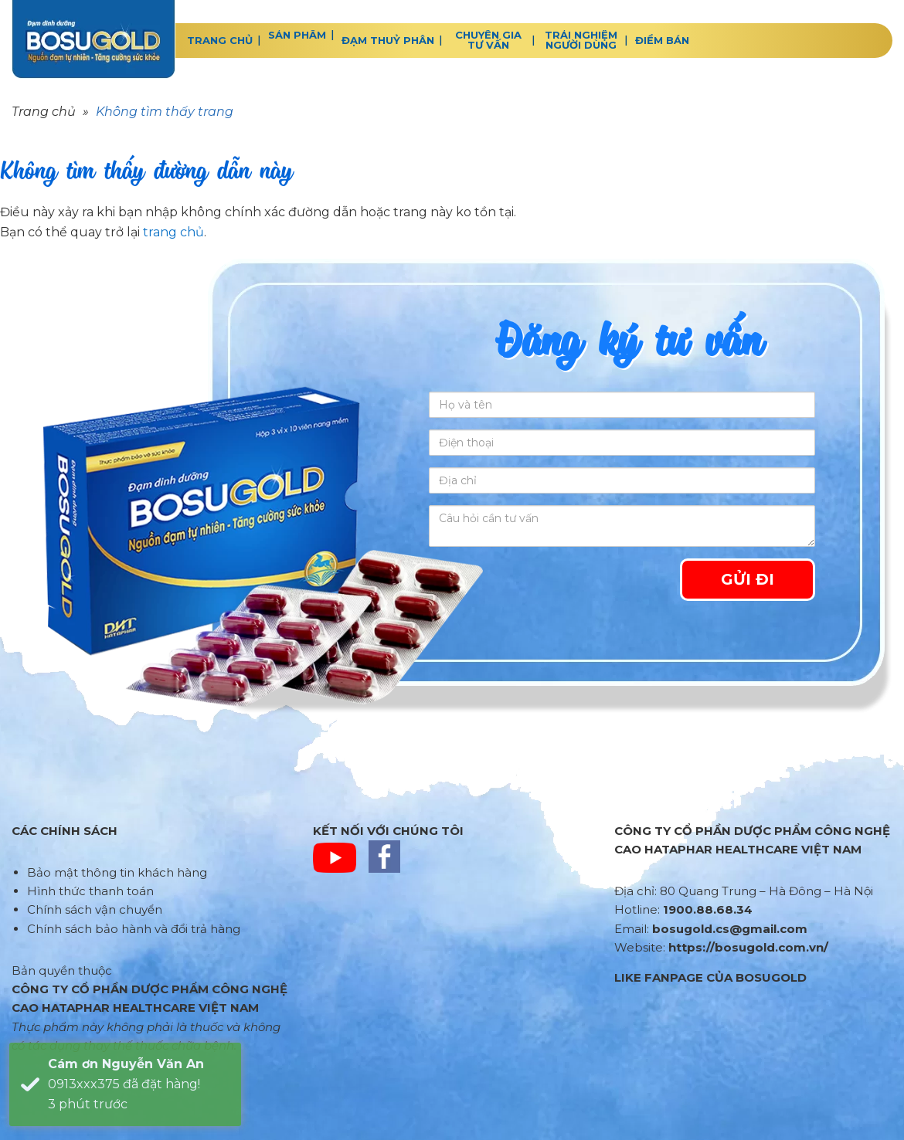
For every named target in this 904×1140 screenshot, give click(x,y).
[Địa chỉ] (622, 480)
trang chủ (173, 232)
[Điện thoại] (622, 442)
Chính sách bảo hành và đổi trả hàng (133, 928)
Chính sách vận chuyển (94, 909)
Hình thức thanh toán (90, 891)
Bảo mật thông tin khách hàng (117, 872)
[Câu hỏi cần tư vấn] (622, 526)
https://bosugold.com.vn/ (748, 947)
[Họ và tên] (622, 405)
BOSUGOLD (93, 39)
